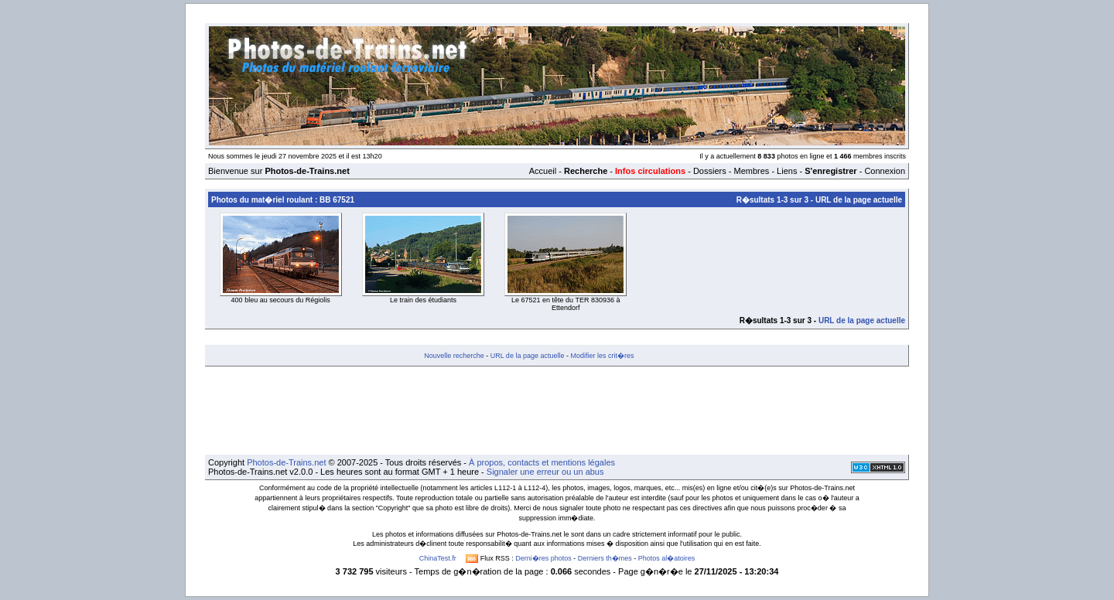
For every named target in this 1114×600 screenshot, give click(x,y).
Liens (787, 171)
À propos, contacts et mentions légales (542, 462)
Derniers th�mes (605, 558)
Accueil (542, 171)
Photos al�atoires (666, 558)
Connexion (884, 171)
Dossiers (709, 171)
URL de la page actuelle (858, 200)
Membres (751, 171)
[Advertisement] (557, 410)
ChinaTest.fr (437, 558)
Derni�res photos (543, 558)
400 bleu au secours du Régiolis (280, 300)
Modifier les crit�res (602, 356)
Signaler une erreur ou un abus (545, 471)
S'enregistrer (830, 171)
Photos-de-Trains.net (286, 462)
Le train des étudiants (423, 300)
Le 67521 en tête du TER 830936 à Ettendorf (565, 304)
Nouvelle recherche (454, 356)
